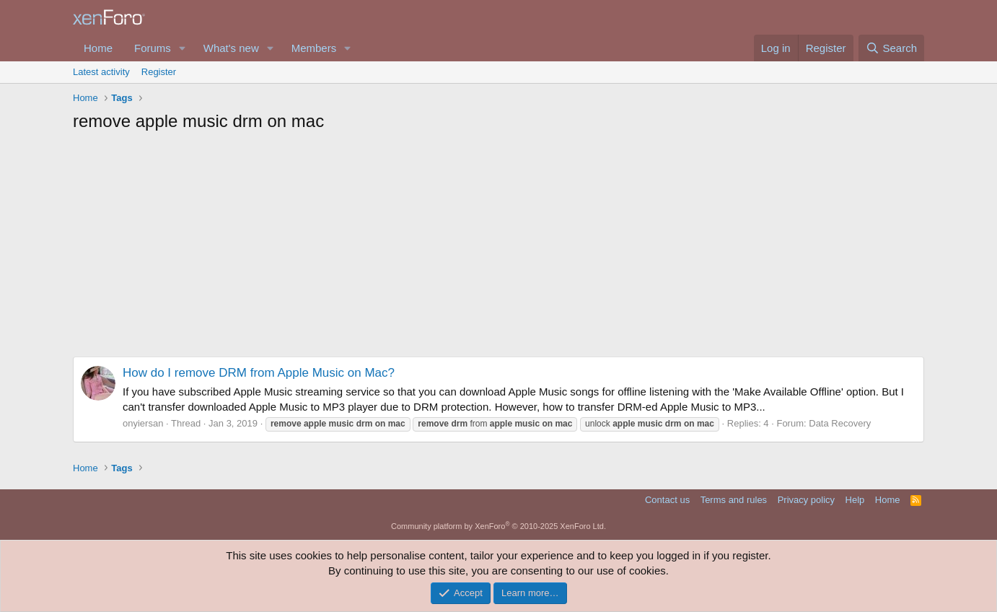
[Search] (891, 48)
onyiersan (143, 423)
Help (855, 499)
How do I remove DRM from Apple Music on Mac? (259, 373)
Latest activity (101, 71)
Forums (152, 48)
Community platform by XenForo (498, 526)
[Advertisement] (498, 248)
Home (98, 48)
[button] (182, 48)
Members (314, 48)
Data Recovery (840, 423)
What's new (231, 48)
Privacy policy (806, 499)
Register (158, 71)
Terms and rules (733, 499)
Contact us (667, 499)
